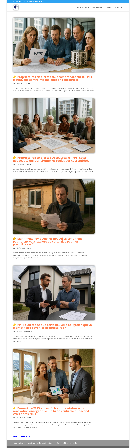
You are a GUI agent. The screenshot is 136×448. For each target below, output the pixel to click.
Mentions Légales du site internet (41, 443)
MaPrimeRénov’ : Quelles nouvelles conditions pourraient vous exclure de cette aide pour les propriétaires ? (47, 241)
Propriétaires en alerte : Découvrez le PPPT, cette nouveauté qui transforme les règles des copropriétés (51, 159)
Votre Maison (82, 7)
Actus (28, 83)
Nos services (97, 7)
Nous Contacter (113, 7)
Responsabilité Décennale (67, 443)
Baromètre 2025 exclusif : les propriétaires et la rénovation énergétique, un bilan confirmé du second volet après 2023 (51, 411)
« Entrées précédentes (21, 436)
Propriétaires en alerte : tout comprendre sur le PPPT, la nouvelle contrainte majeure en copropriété (53, 78)
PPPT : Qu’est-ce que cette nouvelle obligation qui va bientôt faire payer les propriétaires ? (52, 326)
